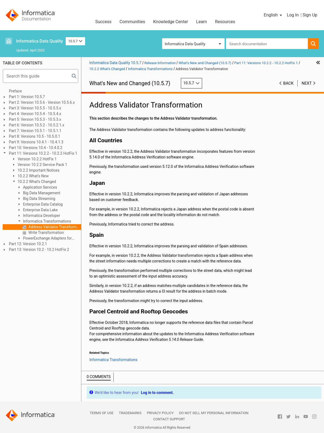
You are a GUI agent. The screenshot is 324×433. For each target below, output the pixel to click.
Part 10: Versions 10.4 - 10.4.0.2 (35, 148)
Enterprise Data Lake (40, 210)
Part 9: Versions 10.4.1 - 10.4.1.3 (36, 142)
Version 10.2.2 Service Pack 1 (42, 164)
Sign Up (309, 15)
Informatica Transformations (46, 221)
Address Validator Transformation (54, 227)
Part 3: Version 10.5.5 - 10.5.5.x (35, 108)
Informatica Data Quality (39, 41)
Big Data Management (41, 193)
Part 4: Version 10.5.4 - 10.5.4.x (35, 114)
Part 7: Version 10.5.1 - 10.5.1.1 (35, 131)
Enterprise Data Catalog (42, 204)
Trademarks (130, 413)
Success (103, 21)
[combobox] (267, 43)
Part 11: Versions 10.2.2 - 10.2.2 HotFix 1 (43, 153)
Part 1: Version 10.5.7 (27, 97)
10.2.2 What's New (33, 176)
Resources (225, 21)
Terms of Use (101, 413)
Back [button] (288, 83)
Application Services (39, 187)
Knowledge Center (170, 21)
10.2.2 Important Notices (38, 170)
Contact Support (169, 419)
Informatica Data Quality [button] (185, 44)
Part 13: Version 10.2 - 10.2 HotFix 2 (39, 249)
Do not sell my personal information (214, 413)
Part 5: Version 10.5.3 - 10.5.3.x (35, 119)
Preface (15, 91)
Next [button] (307, 83)
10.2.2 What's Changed (36, 181)
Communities (132, 21)
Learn (201, 21)
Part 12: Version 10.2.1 (28, 244)
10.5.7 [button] (75, 41)
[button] (273, 15)
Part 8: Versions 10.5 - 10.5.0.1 (34, 136)
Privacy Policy (160, 413)
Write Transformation (45, 232)
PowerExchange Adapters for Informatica (44, 238)
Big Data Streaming (38, 198)
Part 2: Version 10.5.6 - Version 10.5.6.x (42, 102)
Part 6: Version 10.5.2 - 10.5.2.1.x (36, 125)
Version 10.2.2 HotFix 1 (37, 159)
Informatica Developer (41, 215)
